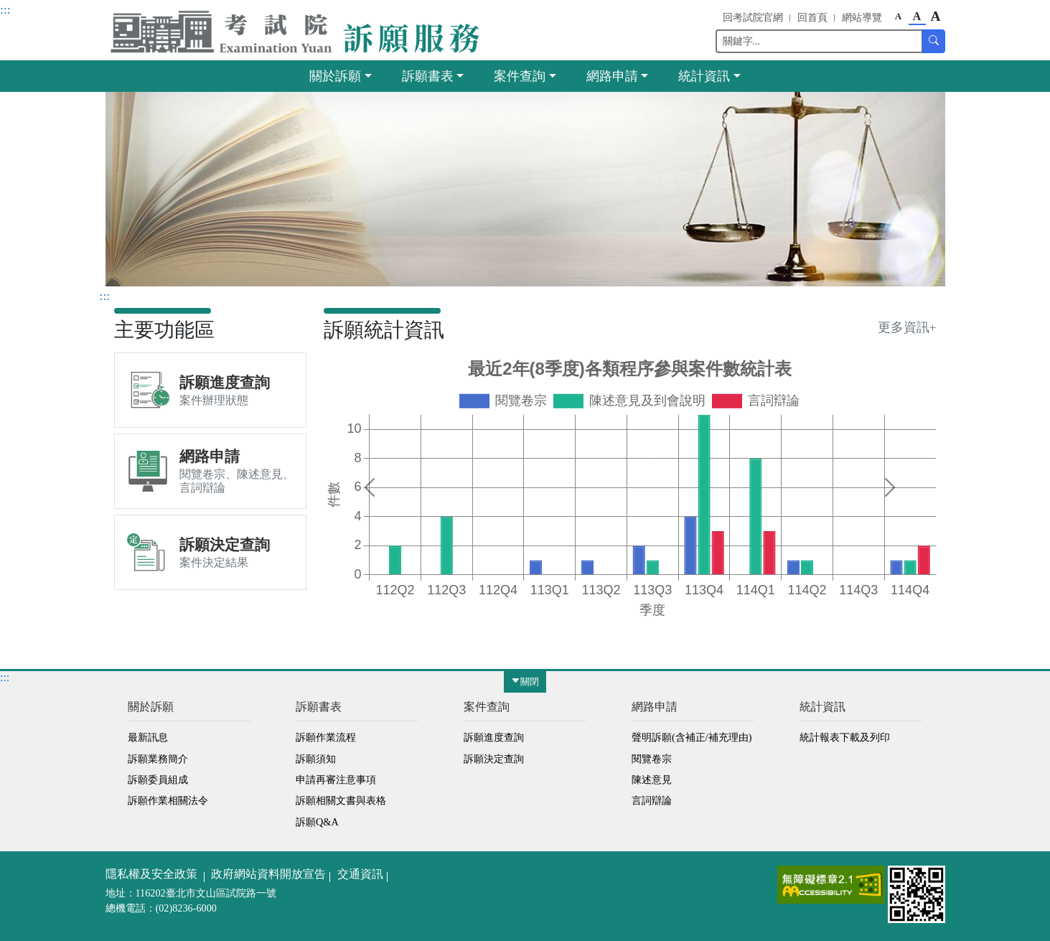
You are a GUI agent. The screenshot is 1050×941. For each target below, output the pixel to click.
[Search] (819, 41)
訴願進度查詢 (494, 737)
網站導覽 (862, 17)
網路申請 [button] (612, 76)
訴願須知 (316, 758)
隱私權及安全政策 (151, 874)
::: (5, 9)
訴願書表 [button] (428, 76)
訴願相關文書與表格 (341, 800)
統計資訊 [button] (704, 76)
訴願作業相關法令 (168, 800)
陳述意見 (652, 779)
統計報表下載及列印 (845, 737)
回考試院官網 (753, 17)
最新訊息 (148, 737)
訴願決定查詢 (494, 758)
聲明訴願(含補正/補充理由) (691, 737)
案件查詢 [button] (519, 76)
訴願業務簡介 (158, 758)
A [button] (898, 16)
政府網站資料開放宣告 (268, 874)
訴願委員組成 (158, 779)
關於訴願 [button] (335, 76)
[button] (299, 31)
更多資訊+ (907, 327)
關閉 (525, 682)
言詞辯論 (652, 800)
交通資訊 (360, 874)
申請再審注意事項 (336, 779)
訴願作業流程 (326, 737)
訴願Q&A (317, 822)
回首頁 (812, 17)
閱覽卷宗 (652, 758)
